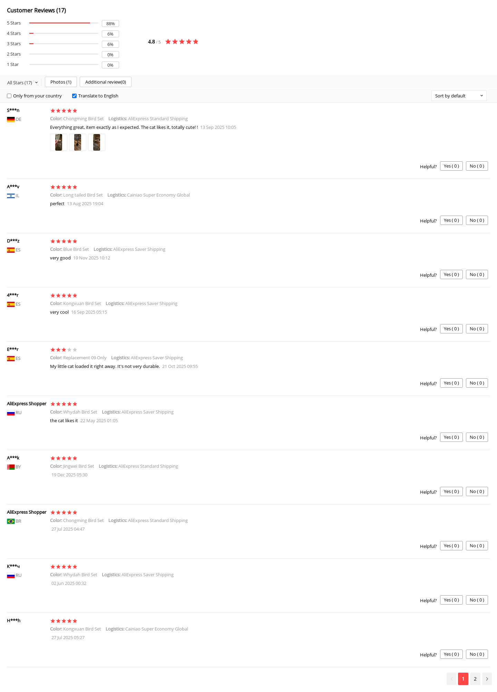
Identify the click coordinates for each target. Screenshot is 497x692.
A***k (13, 458)
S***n (13, 110)
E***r (12, 349)
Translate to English (95, 96)
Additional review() (105, 82)
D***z (13, 241)
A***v (13, 186)
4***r (12, 295)
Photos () (60, 82)
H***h (13, 620)
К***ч (13, 566)
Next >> (487, 679)
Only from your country (34, 96)
